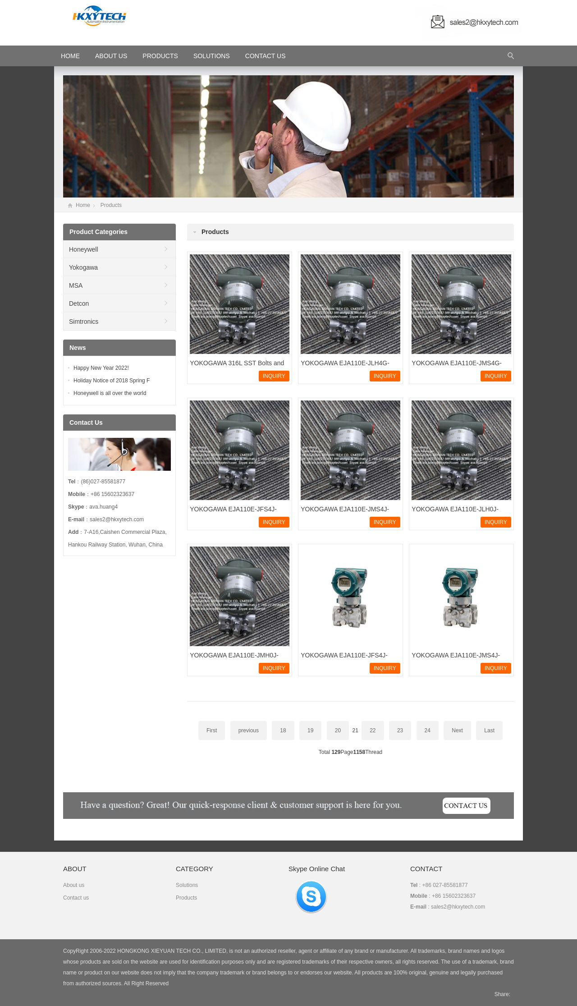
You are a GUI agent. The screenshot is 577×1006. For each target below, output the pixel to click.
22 (373, 730)
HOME (70, 56)
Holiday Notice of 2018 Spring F (111, 380)
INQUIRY (274, 376)
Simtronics (83, 321)
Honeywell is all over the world (109, 393)
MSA (75, 285)
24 (427, 730)
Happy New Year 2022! (101, 368)
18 (283, 730)
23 (400, 730)
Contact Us (265, 56)
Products (160, 56)
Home (83, 205)
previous (248, 730)
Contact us (76, 898)
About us (73, 885)
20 (338, 730)
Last (489, 730)
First (211, 730)
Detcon (79, 303)
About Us (111, 56)
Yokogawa (83, 267)
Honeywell (83, 249)
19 (310, 730)
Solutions (211, 56)
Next (457, 730)
